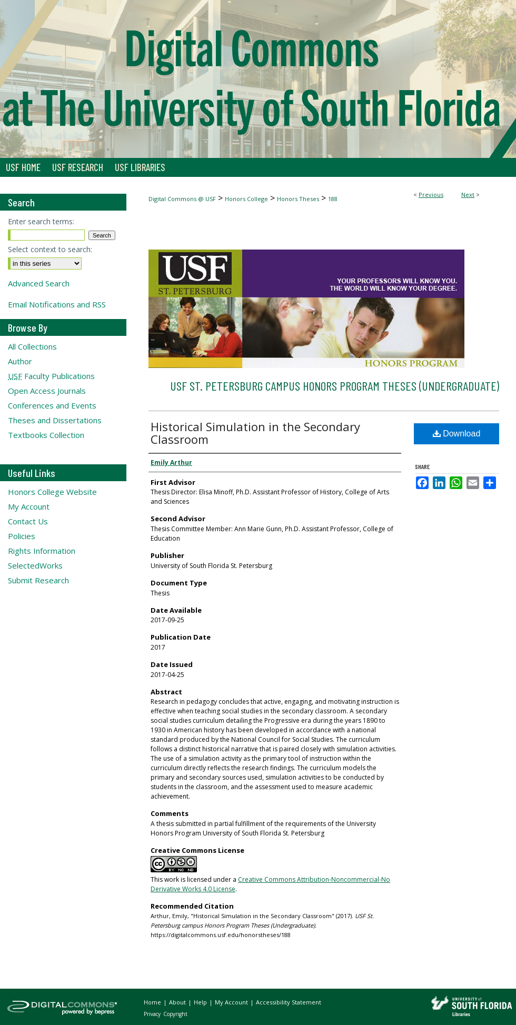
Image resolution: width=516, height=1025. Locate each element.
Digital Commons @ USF (182, 199)
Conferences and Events (52, 405)
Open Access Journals (47, 390)
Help (201, 1002)
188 (333, 199)
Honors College (246, 199)
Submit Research (38, 580)
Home (153, 1002)
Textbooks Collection (46, 435)
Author (20, 361)
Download (457, 433)
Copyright (175, 1014)
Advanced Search (39, 283)
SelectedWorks (35, 565)
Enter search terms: (41, 221)
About (178, 1002)
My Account (28, 506)
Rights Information (41, 550)
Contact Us (28, 521)
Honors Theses (298, 199)
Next (467, 194)
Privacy (153, 1014)
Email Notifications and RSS (57, 304)
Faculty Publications (51, 376)
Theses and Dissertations (55, 420)
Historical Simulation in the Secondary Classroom (255, 433)
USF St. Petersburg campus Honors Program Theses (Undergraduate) (334, 385)
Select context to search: (50, 249)
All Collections (32, 346)
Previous (431, 194)
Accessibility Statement (288, 1002)
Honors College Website (52, 491)
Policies (21, 536)
